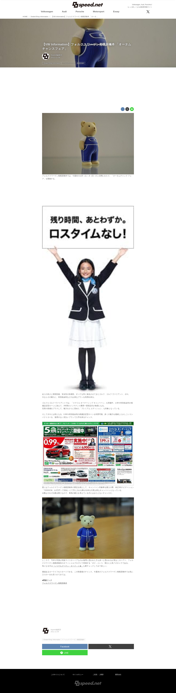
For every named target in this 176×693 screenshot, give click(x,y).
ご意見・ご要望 (98, 674)
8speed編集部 (56, 55)
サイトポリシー (78, 674)
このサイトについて (58, 674)
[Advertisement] (88, 87)
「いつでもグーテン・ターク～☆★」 (68, 566)
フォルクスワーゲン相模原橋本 (54, 583)
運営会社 (118, 674)
